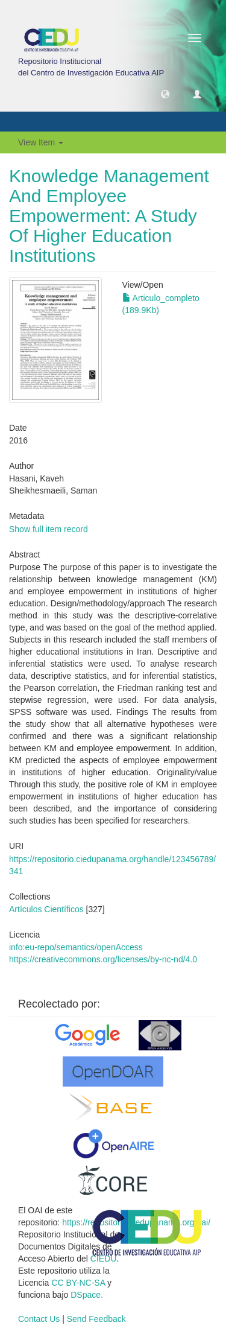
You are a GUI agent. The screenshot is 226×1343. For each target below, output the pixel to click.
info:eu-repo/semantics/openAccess (76, 947)
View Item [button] (40, 142)
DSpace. (87, 1295)
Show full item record (48, 529)
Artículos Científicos (46, 909)
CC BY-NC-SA (78, 1282)
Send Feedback (96, 1319)
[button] (165, 93)
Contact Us (39, 1319)
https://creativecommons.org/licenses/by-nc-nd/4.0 (103, 959)
